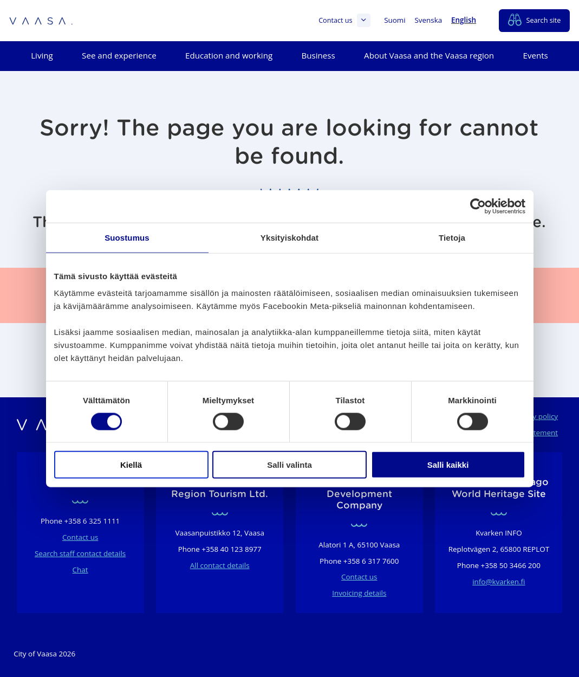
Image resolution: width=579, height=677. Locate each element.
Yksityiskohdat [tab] (289, 237)
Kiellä (131, 464)
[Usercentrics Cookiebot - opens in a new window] (478, 206)
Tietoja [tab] (452, 237)
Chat (80, 570)
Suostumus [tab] (127, 237)
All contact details (220, 565)
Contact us (344, 20)
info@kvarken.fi (498, 581)
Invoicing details (359, 593)
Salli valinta (289, 464)
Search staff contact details (80, 553)
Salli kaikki (448, 464)
